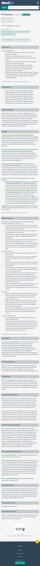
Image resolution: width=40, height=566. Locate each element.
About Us (20, 550)
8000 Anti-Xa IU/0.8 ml (8, 34)
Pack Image (25, 14)
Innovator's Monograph (22, 39)
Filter (4, 7)
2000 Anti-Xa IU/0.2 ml (8, 31)
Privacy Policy (20, 553)
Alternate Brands (7, 39)
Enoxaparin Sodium (7, 18)
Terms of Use (20, 560)
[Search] (37, 7)
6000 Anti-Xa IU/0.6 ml (23, 31)
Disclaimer (20, 556)
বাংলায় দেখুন (20, 563)
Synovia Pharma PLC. (7, 22)
